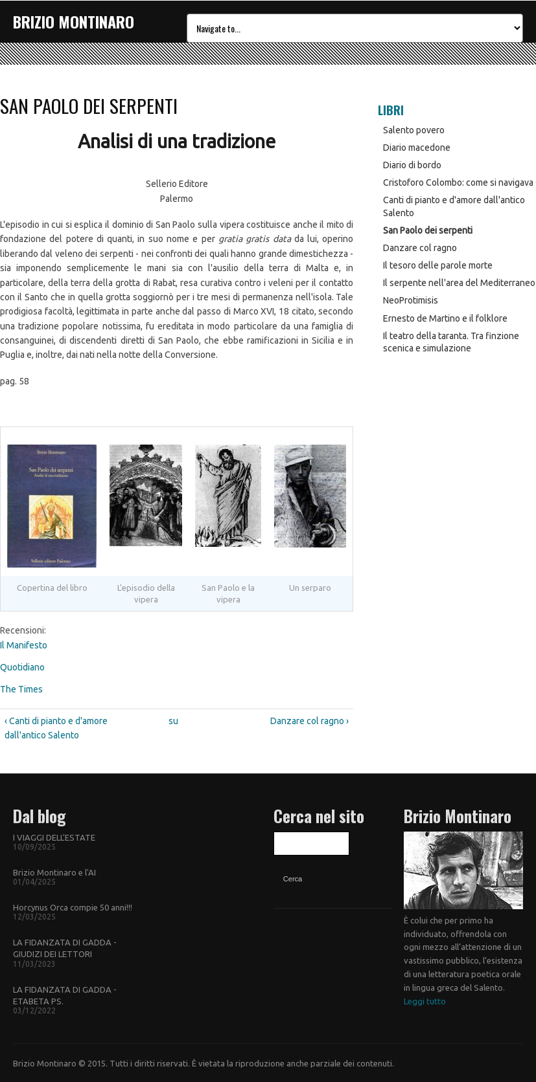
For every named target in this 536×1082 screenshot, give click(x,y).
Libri (391, 110)
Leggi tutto (425, 1001)
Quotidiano (22, 667)
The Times (21, 689)
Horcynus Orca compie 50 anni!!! (72, 907)
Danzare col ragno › (309, 721)
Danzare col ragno (420, 248)
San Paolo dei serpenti (427, 230)
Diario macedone (416, 147)
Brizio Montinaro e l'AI (54, 872)
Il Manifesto (23, 645)
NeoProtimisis (410, 300)
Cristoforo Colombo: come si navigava (458, 182)
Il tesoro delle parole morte (438, 265)
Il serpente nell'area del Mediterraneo (459, 283)
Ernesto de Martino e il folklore (445, 318)
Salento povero (414, 130)
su (173, 721)
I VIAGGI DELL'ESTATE (54, 837)
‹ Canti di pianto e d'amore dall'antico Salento (56, 728)
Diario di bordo (412, 165)
